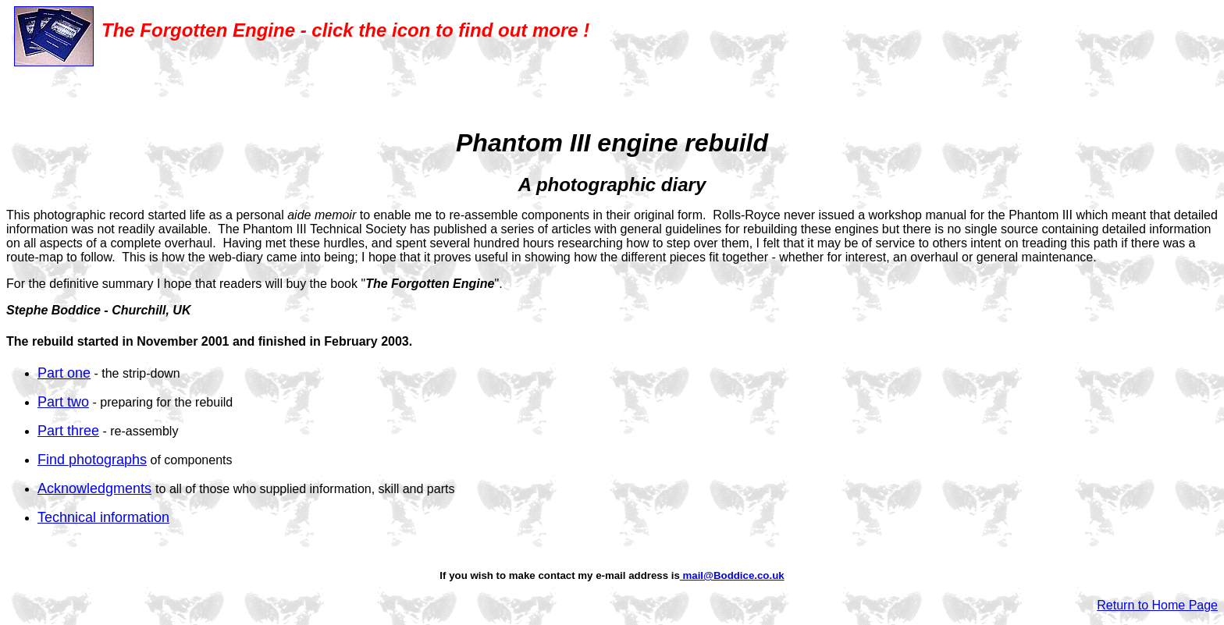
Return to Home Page (1157, 605)
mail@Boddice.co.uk (732, 575)
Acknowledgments (94, 488)
